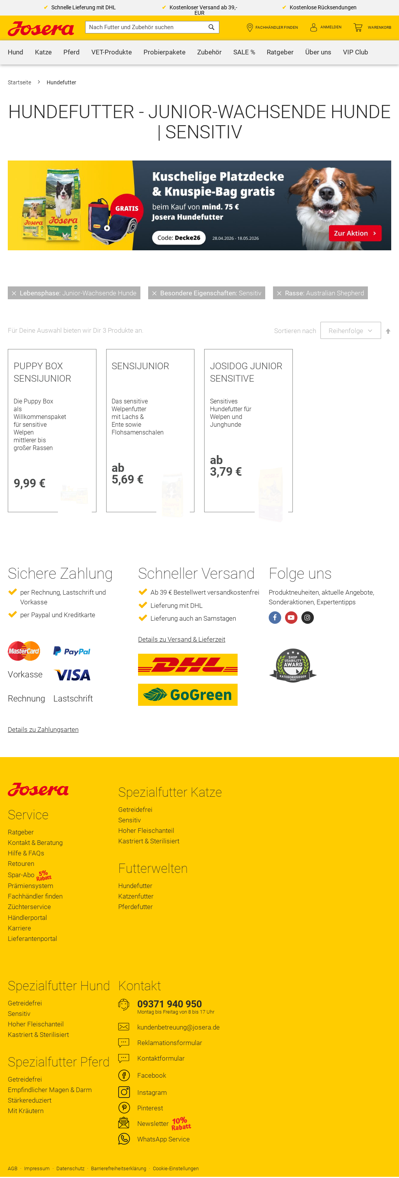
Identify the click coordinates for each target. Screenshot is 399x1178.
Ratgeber (21, 832)
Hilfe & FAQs (26, 853)
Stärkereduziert (29, 1100)
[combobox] (152, 27)
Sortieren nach (295, 331)
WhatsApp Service (163, 1139)
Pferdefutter (135, 907)
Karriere (19, 928)
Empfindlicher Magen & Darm (50, 1090)
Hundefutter (135, 886)
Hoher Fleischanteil (146, 830)
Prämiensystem (30, 886)
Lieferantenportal (32, 938)
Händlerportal (27, 917)
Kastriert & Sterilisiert (148, 841)
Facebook (151, 1075)
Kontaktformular (161, 1058)
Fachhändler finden (277, 27)
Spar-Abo (30, 875)
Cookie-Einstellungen (176, 1168)
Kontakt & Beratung (35, 842)
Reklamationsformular (169, 1043)
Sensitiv (129, 820)
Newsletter (153, 1123)
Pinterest (150, 1108)
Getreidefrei (135, 809)
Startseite (20, 82)
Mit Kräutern (26, 1111)
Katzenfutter (136, 896)
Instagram (152, 1092)
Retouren (21, 863)
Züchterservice (29, 907)
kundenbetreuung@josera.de (178, 1027)
